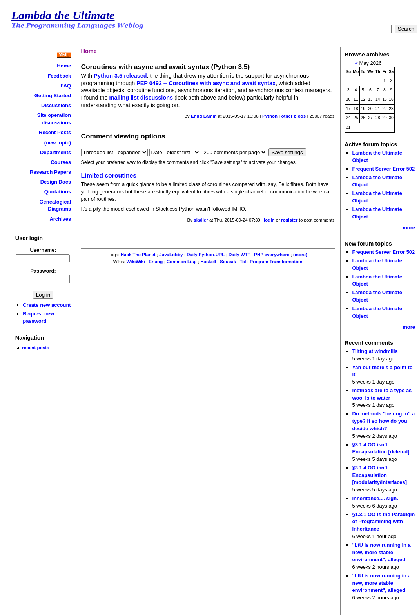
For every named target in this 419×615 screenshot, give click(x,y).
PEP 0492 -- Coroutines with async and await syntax (206, 83)
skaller (201, 220)
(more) (300, 254)
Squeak (228, 261)
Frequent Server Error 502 (383, 169)
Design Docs (55, 182)
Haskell (208, 261)
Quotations (57, 192)
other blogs (293, 116)
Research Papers (50, 172)
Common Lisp (182, 261)
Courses (61, 162)
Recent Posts (55, 132)
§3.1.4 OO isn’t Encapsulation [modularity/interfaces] (379, 475)
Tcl (243, 261)
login (269, 220)
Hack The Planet (138, 254)
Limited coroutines (109, 175)
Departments (55, 152)
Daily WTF (239, 254)
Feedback (59, 76)
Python (270, 116)
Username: (43, 250)
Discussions (56, 105)
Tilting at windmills (374, 351)
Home (64, 66)
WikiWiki (136, 261)
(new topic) (57, 143)
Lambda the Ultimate (63, 15)
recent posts (35, 347)
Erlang (156, 261)
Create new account (47, 305)
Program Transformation (276, 261)
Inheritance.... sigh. (375, 498)
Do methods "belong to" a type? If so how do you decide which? (383, 421)
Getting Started (52, 95)
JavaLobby (171, 254)
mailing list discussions (141, 98)
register (289, 220)
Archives (60, 219)
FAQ (66, 86)
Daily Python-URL (206, 254)
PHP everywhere (271, 254)
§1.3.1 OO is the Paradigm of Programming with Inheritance (383, 521)
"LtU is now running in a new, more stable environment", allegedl (381, 552)
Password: (43, 271)
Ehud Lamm (204, 116)
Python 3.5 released (120, 76)
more (409, 228)
